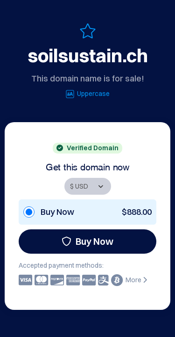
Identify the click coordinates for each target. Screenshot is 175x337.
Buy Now (87, 241)
